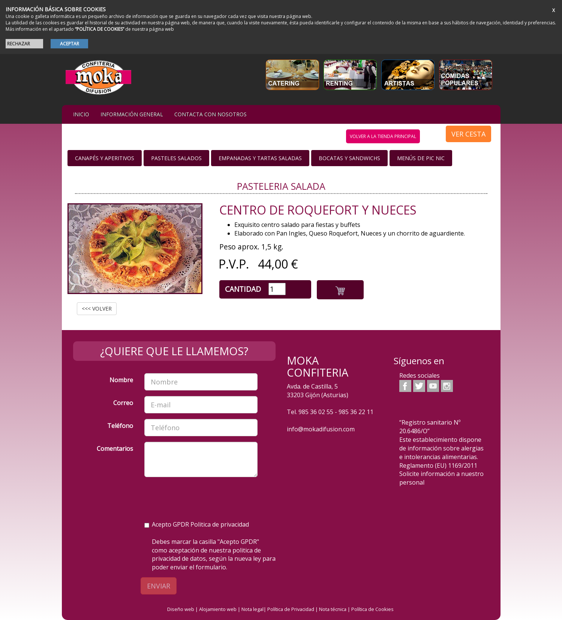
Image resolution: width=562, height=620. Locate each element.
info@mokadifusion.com (321, 429)
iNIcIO (81, 114)
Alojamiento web (218, 609)
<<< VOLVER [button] (97, 308)
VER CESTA (468, 133)
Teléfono (120, 426)
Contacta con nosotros (210, 114)
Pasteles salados (176, 158)
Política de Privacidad (290, 609)
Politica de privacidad (219, 524)
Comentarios (115, 448)
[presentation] (201, 497)
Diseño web (180, 609)
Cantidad (243, 289)
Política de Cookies (372, 609)
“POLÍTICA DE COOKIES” (99, 29)
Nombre (121, 380)
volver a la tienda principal (383, 136)
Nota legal (252, 609)
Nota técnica (332, 609)
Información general (131, 114)
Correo (123, 403)
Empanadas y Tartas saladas (260, 158)
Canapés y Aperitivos (104, 158)
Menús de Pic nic (421, 158)
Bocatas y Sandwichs (349, 158)
